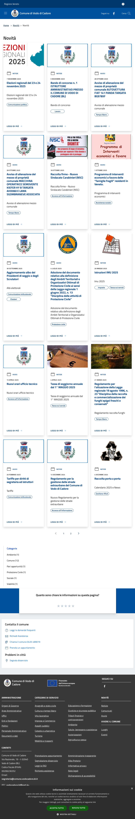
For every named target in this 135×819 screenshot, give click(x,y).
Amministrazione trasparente (82, 755)
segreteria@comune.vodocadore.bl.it (20, 778)
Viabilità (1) (12, 584)
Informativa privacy (77, 765)
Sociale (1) (11, 578)
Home (6, 25)
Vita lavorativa (42, 715)
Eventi (104, 734)
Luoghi (104, 729)
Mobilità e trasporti (44, 741)
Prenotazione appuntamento (48, 755)
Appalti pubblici (42, 725)
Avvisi (99, 73)
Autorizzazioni (75, 734)
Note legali (73, 770)
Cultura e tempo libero (45, 710)
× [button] (132, 789)
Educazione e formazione (80, 705)
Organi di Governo (10, 705)
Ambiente (72, 724)
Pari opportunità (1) (16, 566)
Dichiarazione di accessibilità (81, 775)
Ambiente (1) (13, 554)
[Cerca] (129, 13)
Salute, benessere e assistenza (82, 729)
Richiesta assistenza (44, 770)
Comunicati (106, 710)
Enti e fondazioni (10, 720)
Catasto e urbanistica (45, 731)
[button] (67, 814)
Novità (16, 25)
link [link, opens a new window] (94, 802)
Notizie (12, 73)
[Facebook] (112, 13)
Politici (5, 725)
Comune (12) (13, 560)
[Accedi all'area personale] (123, 4)
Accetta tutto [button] (57, 808)
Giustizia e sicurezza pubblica (82, 710)
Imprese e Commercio (45, 720)
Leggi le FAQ (41, 765)
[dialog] (67, 802)
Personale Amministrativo (14, 731)
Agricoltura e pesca (77, 739)
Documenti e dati (10, 736)
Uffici (4, 715)
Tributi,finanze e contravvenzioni (75, 717)
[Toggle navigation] (5, 13)
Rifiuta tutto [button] (78, 808)
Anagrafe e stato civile (45, 705)
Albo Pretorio (74, 760)
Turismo (38, 736)
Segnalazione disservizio (46, 760)
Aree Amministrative (11, 710)
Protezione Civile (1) (16, 572)
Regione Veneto (11, 4)
